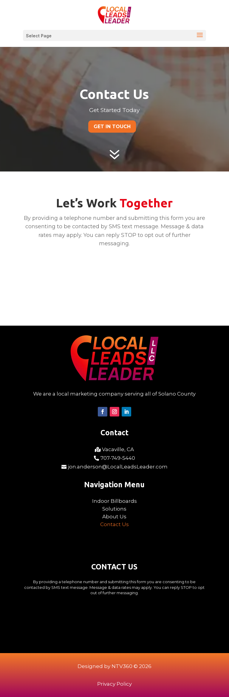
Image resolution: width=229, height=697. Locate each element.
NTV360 (122, 666)
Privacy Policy (114, 684)
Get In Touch (112, 126)
